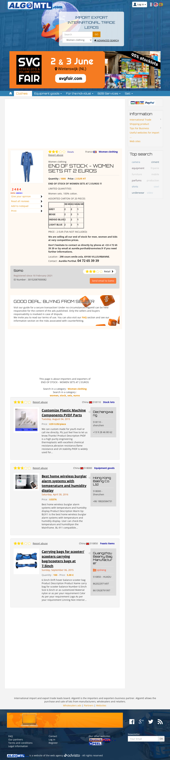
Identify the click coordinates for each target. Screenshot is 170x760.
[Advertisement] (65, 125)
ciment (155, 162)
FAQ (84, 317)
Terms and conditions (20, 742)
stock (63, 395)
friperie (155, 168)
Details (70, 151)
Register (53, 742)
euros (76, 395)
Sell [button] (129, 93)
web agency (56, 755)
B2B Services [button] (109, 93)
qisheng (101, 570)
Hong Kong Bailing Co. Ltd (102, 481)
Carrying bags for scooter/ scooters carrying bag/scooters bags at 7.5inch (63, 558)
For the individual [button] (79, 93)
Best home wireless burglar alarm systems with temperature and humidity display (64, 483)
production (153, 180)
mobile (155, 174)
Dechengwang (103, 413)
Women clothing (108, 151)
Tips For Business (139, 128)
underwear (138, 192)
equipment (138, 168)
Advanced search (106, 40)
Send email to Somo (103, 280)
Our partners (15, 739)
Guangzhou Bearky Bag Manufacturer (102, 558)
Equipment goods (104, 468)
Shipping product (139, 124)
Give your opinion (21, 196)
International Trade (140, 119)
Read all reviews (20, 201)
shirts (135, 186)
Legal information (18, 746)
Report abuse (55, 155)
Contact (53, 736)
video (150, 192)
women (54, 395)
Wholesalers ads (72, 705)
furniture (137, 174)
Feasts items (107, 543)
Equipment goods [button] (48, 93)
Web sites (135, 141)
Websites (101, 705)
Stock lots (109, 402)
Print (13, 210)
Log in (52, 739)
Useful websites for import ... (144, 134)
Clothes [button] (23, 93)
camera (136, 162)
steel (156, 186)
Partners (88, 705)
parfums (136, 180)
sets (69, 395)
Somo (18, 270)
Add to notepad (19, 206)
